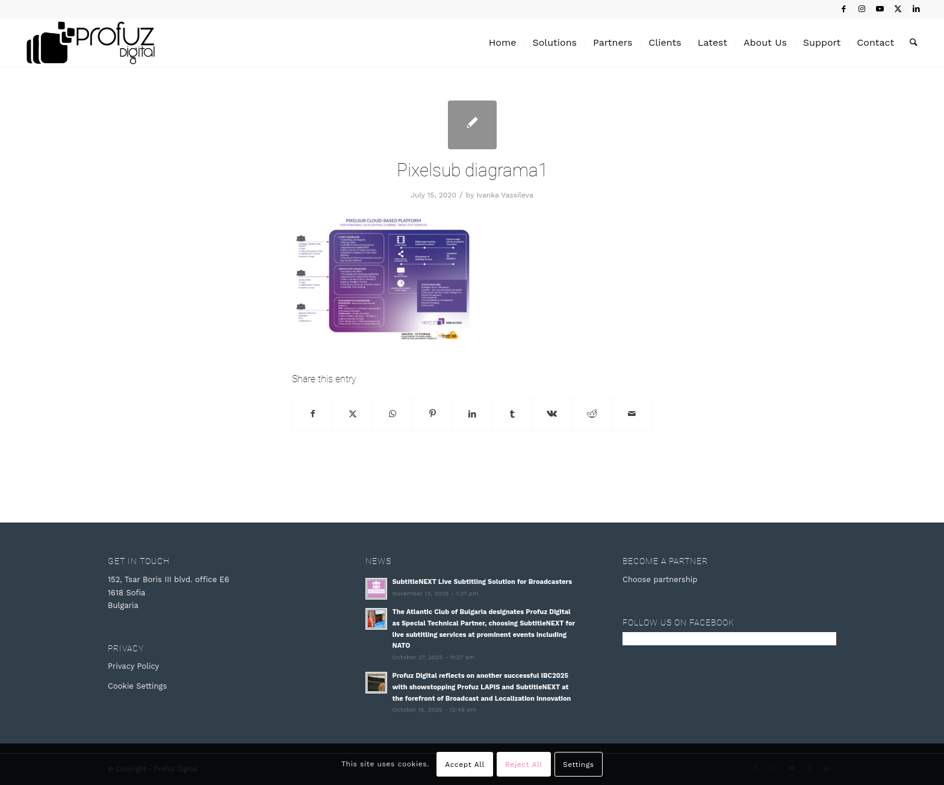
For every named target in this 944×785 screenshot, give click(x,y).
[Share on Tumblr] (512, 413)
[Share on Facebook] (312, 413)
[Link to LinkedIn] (916, 9)
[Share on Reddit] (592, 413)
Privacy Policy (133, 666)
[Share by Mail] (631, 413)
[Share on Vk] (551, 413)
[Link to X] (898, 9)
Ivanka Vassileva (504, 195)
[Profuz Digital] (91, 43)
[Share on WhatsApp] (392, 413)
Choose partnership (660, 579)
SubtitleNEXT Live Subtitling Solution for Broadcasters (483, 582)
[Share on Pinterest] (432, 413)
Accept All (465, 764)
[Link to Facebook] (843, 9)
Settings (578, 764)
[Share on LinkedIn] (472, 413)
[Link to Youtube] (880, 9)
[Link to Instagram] (862, 9)
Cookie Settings (137, 685)
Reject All (523, 764)
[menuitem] (502, 43)
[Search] (913, 43)
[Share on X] (352, 413)
